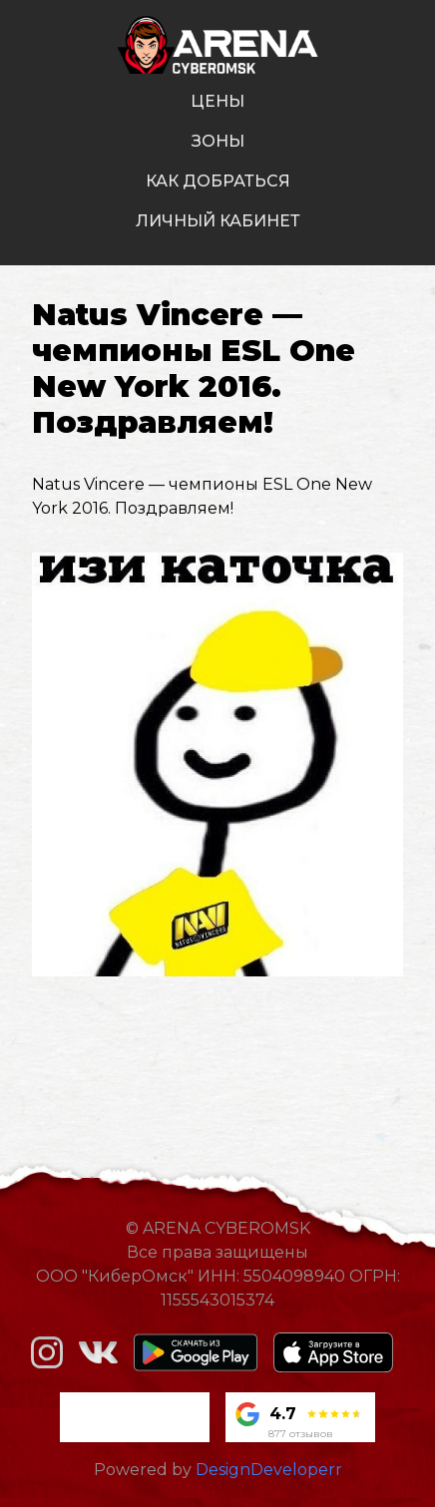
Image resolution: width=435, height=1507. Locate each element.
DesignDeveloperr (269, 1469)
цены (217, 101)
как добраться (218, 181)
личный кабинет (218, 220)
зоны (218, 141)
